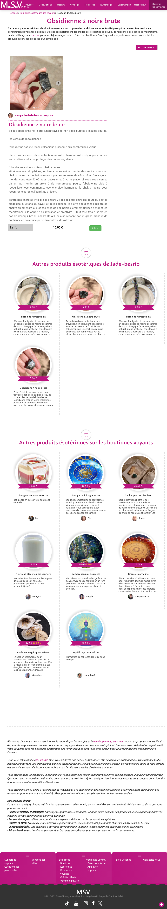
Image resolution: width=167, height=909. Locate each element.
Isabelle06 (86, 675)
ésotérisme (41, 760)
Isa (33, 518)
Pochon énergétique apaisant (33, 652)
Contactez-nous (151, 859)
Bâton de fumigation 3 (138, 316)
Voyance (31, 5)
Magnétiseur (141, 5)
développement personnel (108, 741)
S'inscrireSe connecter (158, 5)
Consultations (46, 5)
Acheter (95, 228)
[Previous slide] (14, 83)
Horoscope (91, 5)
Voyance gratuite (69, 880)
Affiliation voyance (92, 868)
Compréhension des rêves (86, 574)
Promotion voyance (66, 872)
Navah (86, 596)
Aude (138, 518)
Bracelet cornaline (138, 574)
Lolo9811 (33, 596)
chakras (35, 35)
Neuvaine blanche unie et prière (33, 574)
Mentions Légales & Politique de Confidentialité (99, 896)
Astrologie (76, 5)
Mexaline (33, 675)
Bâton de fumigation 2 (33, 316)
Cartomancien (124, 5)
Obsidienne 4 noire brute (86, 316)
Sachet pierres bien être (138, 495)
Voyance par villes (38, 861)
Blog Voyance (123, 859)
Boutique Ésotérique (66, 865)
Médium (62, 5)
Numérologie (107, 5)
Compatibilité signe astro (86, 495)
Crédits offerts (68, 877)
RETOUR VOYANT (146, 47)
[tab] (34, 107)
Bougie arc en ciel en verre (33, 495)
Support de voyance (10, 861)
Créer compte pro (97, 863)
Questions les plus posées (11, 868)
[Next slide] (58, 83)
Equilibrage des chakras (86, 652)
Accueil (14, 13)
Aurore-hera (138, 596)
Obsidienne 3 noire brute (33, 388)
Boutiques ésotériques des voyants (37, 13)
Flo (86, 518)
